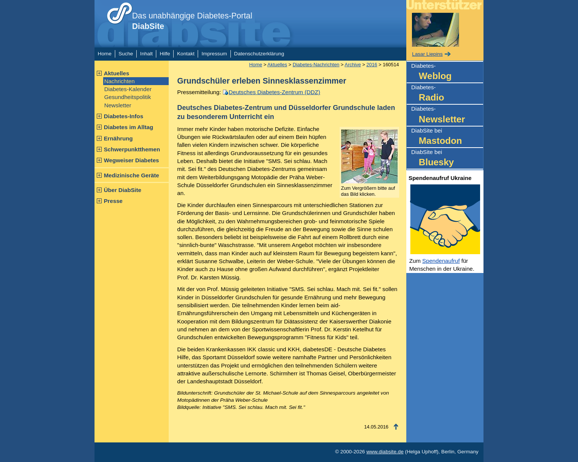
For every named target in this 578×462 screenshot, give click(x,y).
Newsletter (117, 105)
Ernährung (118, 138)
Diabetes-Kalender (128, 89)
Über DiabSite (123, 190)
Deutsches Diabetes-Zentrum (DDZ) (274, 92)
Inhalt (146, 53)
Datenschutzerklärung (259, 53)
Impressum (214, 53)
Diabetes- (447, 72)
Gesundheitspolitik (127, 97)
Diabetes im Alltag (128, 127)
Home (104, 53)
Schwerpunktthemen (132, 149)
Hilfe (165, 53)
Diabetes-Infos (123, 116)
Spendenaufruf (441, 261)
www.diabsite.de (385, 451)
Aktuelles (117, 73)
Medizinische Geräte (131, 175)
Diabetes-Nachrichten (316, 64)
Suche (126, 53)
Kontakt (185, 53)
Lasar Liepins (427, 54)
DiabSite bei (447, 137)
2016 (371, 64)
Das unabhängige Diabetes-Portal (192, 21)
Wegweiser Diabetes (131, 160)
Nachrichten (119, 81)
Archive (353, 64)
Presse (113, 201)
